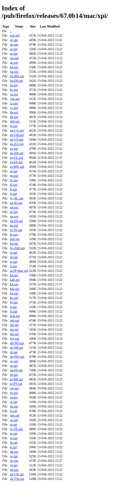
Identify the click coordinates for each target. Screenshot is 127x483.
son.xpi (15, 415)
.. (11, 31)
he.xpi (14, 225)
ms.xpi (14, 334)
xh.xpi (14, 469)
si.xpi (13, 402)
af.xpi (13, 40)
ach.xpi (15, 35)
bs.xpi (14, 90)
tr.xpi (13, 447)
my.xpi (14, 338)
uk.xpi (14, 451)
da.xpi (14, 112)
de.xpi (14, 117)
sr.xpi (13, 424)
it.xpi (13, 266)
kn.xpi (14, 293)
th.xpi (13, 442)
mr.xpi (14, 329)
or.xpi (13, 365)
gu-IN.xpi (16, 221)
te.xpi (13, 438)
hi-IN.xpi (16, 230)
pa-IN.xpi (16, 370)
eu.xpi (14, 175)
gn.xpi (14, 216)
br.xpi (13, 85)
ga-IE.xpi (16, 203)
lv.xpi (13, 311)
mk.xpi (14, 320)
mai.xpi (15, 316)
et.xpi (13, 171)
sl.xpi (13, 411)
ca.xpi (14, 94)
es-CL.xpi (16, 157)
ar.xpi (13, 49)
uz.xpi (14, 460)
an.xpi (14, 44)
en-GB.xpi (17, 135)
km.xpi (14, 289)
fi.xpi (13, 189)
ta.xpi (13, 433)
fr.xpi (13, 194)
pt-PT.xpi (16, 384)
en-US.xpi (16, 139)
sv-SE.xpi (16, 429)
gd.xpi (14, 207)
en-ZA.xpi (16, 144)
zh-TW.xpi (17, 479)
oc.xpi (14, 361)
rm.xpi (14, 388)
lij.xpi (14, 302)
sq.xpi (14, 420)
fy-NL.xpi (16, 198)
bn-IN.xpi (16, 80)
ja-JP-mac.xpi (19, 270)
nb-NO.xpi (17, 343)
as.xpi (14, 53)
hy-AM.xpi (17, 248)
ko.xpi (14, 298)
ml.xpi (14, 325)
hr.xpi (13, 234)
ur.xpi (13, 456)
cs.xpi (14, 103)
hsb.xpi (15, 239)
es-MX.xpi (17, 166)
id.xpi (13, 257)
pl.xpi (13, 374)
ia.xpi (13, 252)
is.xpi (13, 261)
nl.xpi (13, 352)
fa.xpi (13, 180)
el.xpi (13, 126)
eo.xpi (14, 148)
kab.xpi (15, 279)
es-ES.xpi (16, 162)
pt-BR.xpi (16, 379)
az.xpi (14, 62)
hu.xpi (14, 243)
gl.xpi (13, 212)
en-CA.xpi (17, 130)
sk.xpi (14, 406)
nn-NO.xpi (17, 356)
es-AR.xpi (16, 153)
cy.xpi (14, 108)
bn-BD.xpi (17, 76)
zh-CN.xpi (17, 474)
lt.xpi (13, 307)
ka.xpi (14, 275)
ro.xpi (14, 393)
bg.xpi (14, 71)
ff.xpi (13, 184)
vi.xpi (13, 465)
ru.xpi (14, 397)
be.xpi (14, 67)
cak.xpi (15, 99)
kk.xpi (14, 284)
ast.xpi (14, 58)
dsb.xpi (15, 121)
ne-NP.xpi (16, 347)
